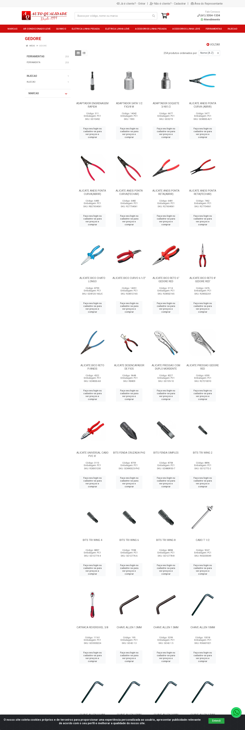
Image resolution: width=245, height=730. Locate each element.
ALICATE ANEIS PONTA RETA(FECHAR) (202, 192)
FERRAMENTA (33, 62)
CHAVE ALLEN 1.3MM (129, 627)
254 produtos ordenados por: (180, 53)
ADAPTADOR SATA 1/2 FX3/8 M (129, 105)
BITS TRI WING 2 (202, 452)
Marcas (47, 93)
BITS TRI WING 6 (129, 540)
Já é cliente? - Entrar (131, 3)
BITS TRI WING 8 (166, 540)
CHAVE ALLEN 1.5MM (165, 627)
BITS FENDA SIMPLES (166, 452)
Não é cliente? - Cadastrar (168, 3)
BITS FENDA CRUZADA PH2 (129, 452)
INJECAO (32, 76)
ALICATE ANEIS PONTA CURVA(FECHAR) (129, 192)
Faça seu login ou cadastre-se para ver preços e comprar (92, 132)
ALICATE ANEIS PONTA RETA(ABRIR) (165, 192)
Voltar (213, 44)
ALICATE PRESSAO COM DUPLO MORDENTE (166, 367)
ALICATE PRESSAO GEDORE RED (202, 367)
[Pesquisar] (153, 16)
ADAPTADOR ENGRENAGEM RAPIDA (92, 105)
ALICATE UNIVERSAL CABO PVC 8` (92, 454)
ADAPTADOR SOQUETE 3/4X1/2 (166, 105)
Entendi (216, 720)
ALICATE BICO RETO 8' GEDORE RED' (202, 279)
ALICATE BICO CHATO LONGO (92, 279)
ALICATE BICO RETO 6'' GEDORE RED (166, 279)
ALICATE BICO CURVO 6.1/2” (129, 278)
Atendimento (210, 19)
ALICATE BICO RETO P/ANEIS (92, 367)
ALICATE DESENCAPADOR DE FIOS (129, 367)
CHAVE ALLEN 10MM (203, 627)
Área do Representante (207, 3)
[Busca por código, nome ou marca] (112, 16)
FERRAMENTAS (35, 56)
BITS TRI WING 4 (92, 540)
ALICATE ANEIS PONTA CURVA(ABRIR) (92, 192)
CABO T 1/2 (202, 540)
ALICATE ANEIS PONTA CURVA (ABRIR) (202, 105)
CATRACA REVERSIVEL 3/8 (92, 627)
